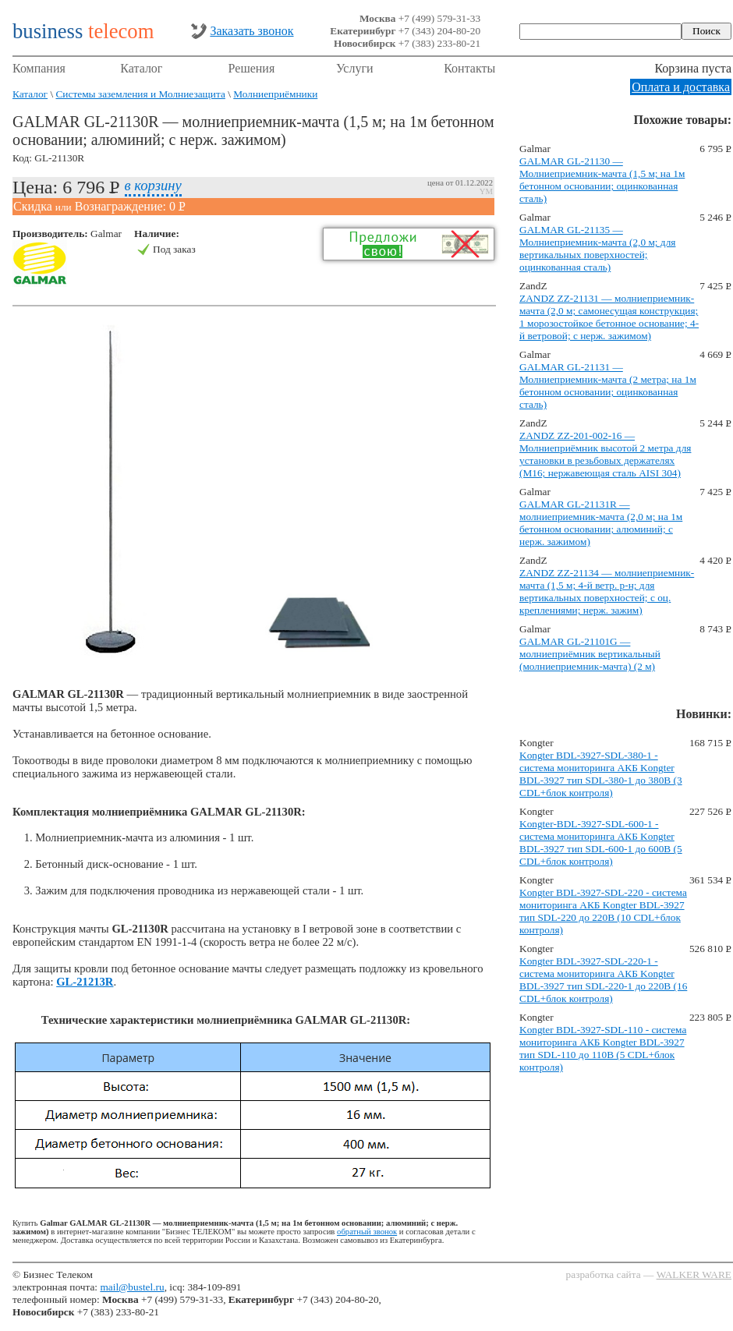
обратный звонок (367, 1231)
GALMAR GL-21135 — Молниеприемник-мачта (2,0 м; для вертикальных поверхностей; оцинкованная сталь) (597, 248)
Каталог (141, 68)
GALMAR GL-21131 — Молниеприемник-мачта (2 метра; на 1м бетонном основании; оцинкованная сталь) (607, 385)
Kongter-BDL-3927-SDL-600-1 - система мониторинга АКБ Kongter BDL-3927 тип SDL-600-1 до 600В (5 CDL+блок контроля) (600, 842)
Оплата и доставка (681, 87)
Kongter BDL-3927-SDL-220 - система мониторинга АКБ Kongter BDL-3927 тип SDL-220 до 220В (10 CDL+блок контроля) (603, 911)
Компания (39, 68)
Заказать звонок (251, 30)
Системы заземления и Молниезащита (140, 94)
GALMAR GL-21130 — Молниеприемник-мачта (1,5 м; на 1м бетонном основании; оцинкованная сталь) (602, 179)
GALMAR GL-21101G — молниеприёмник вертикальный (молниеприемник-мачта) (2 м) (589, 653)
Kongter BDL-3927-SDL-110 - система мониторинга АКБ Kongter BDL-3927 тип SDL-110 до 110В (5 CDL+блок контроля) (602, 1048)
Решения (251, 68)
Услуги (355, 68)
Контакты (469, 68)
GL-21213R (84, 981)
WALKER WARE (694, 1274)
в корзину (153, 185)
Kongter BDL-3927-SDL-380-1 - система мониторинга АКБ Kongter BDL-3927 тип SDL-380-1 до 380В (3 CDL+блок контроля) (600, 773)
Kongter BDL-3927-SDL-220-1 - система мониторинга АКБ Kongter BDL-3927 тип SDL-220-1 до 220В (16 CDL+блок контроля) (603, 979)
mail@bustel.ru (132, 1287)
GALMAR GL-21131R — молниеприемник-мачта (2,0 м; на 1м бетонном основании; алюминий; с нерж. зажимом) (600, 522)
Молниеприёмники (275, 94)
